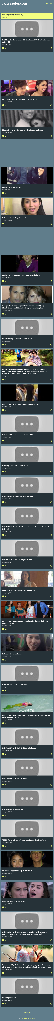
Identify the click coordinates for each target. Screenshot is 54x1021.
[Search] (47, 3)
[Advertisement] (27, 65)
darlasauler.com (14, 3)
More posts (27, 1012)
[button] (51, 48)
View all (4, 17)
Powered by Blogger (27, 1018)
